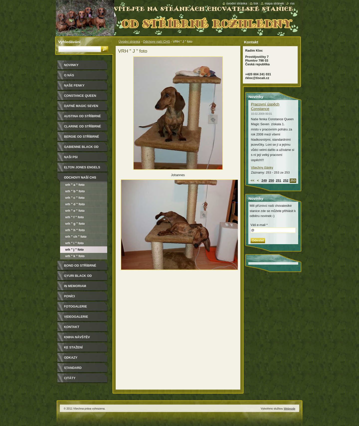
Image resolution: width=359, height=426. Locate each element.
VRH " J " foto (74, 249)
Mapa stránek (274, 3)
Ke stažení (73, 347)
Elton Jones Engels (82, 167)
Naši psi (71, 157)
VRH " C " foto (75, 198)
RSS (292, 3)
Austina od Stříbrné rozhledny (82, 117)
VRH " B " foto (75, 191)
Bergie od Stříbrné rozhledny (81, 138)
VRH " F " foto (74, 217)
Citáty (70, 378)
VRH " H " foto (75, 230)
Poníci (69, 296)
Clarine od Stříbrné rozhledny (82, 128)
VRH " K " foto (75, 256)
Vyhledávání (69, 42)
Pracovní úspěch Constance (265, 106)
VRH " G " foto (75, 223)
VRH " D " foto (75, 204)
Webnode (289, 408)
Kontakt (72, 327)
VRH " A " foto (75, 185)
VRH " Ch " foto (76, 236)
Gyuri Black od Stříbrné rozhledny (82, 277)
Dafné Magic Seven (81, 106)
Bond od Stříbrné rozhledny (80, 267)
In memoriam (75, 286)
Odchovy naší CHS (156, 41)
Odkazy (71, 357)
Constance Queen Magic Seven (80, 97)
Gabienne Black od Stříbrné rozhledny (82, 148)
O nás (69, 75)
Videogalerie (76, 317)
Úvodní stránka (129, 41)
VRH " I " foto (74, 243)
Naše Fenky (74, 85)
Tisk (256, 3)
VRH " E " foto (75, 211)
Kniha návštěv (77, 337)
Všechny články (262, 167)
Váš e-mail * (259, 225)
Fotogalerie (75, 306)
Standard (73, 368)
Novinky (71, 65)
